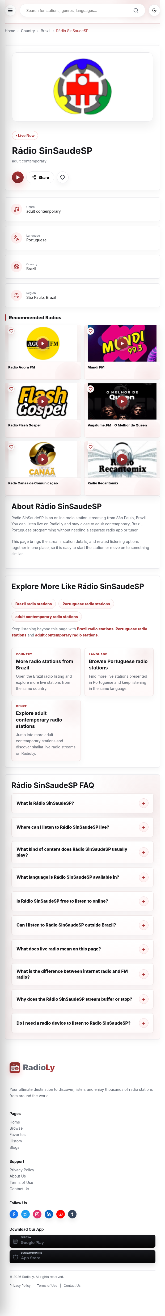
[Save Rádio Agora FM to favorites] (11, 331)
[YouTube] (60, 1214)
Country (28, 30)
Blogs (14, 1147)
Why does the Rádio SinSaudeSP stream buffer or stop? (74, 999)
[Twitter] (25, 1214)
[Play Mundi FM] (122, 343)
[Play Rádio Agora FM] (42, 343)
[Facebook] (14, 1214)
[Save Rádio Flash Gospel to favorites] (11, 389)
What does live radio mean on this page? (58, 949)
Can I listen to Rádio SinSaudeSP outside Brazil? (66, 925)
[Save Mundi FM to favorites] (90, 331)
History (16, 1141)
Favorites (18, 1134)
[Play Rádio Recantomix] (122, 459)
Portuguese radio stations (86, 604)
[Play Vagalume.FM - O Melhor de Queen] (122, 401)
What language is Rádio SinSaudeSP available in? (67, 877)
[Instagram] (37, 1214)
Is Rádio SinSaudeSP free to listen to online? (62, 901)
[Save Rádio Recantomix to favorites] (90, 447)
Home (10, 30)
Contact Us (19, 1189)
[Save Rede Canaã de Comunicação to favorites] (11, 447)
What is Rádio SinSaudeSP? (45, 803)
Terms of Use (21, 1182)
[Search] (135, 10)
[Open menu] (10, 10)
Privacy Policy (22, 1170)
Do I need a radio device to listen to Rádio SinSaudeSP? (73, 1023)
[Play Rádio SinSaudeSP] (18, 177)
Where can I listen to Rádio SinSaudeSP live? (62, 827)
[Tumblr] (72, 1214)
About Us (18, 1176)
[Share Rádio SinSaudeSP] (40, 177)
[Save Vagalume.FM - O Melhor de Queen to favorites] (90, 389)
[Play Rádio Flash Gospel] (42, 401)
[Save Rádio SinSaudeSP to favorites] (63, 177)
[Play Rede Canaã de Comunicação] (42, 459)
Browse (16, 1128)
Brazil (45, 30)
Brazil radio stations (33, 604)
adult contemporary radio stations (46, 616)
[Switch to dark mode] (154, 10)
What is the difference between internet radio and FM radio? (72, 974)
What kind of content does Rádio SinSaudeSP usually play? (71, 852)
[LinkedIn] (49, 1214)
